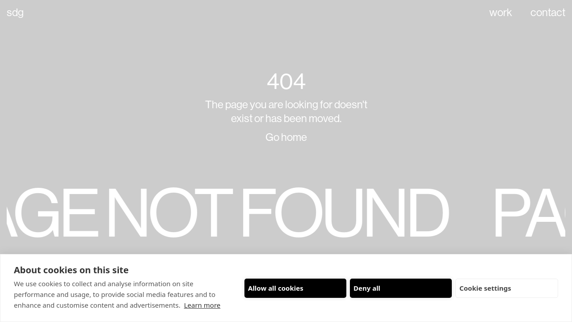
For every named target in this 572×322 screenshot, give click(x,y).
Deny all (366, 288)
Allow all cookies (275, 288)
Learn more (202, 305)
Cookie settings (485, 288)
